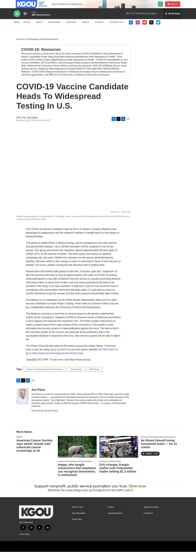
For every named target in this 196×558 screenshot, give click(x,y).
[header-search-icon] (161, 7)
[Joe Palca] (22, 402)
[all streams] (172, 19)
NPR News (94, 375)
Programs (54, 28)
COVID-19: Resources (41, 55)
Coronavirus (76, 375)
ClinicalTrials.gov (66, 355)
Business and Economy (110, 467)
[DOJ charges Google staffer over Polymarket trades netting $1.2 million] (118, 453)
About (85, 28)
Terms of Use (77, 513)
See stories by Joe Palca (44, 416)
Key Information (78, 519)
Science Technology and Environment (37, 45)
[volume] (25, 20)
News (39, 28)
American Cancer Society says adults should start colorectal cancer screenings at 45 (34, 451)
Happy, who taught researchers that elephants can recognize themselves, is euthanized (77, 476)
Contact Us (116, 28)
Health (19, 443)
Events (99, 28)
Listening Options (115, 519)
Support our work (151, 513)
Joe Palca (32, 123)
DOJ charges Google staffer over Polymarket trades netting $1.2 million (117, 474)
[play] (17, 19)
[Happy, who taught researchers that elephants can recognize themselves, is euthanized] (77, 453)
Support (71, 28)
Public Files (77, 525)
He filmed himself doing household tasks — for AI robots (159, 450)
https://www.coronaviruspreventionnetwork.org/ (57, 359)
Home (17, 28)
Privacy (111, 513)
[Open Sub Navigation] (32, 28)
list (43, 306)
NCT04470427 (106, 355)
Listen (26, 28)
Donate (175, 7)
